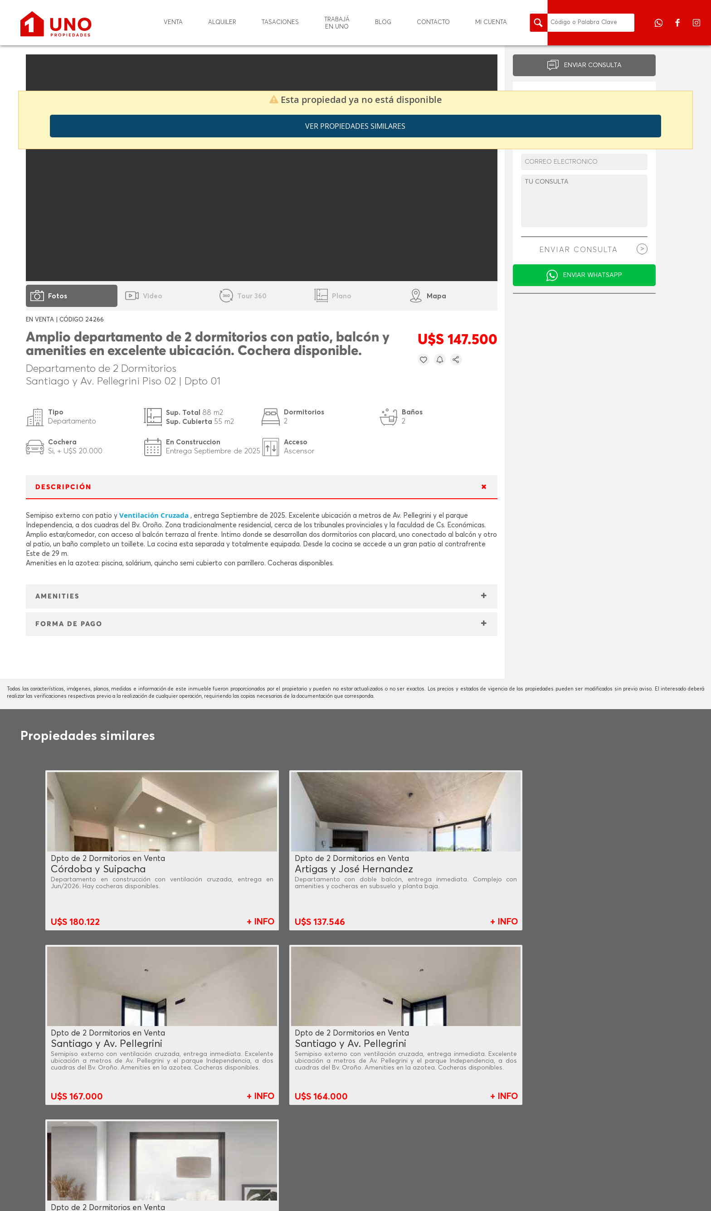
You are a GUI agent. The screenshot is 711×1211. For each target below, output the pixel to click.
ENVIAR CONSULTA (593, 65)
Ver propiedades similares (355, 126)
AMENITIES (57, 596)
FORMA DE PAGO (68, 624)
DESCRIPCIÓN (63, 487)
